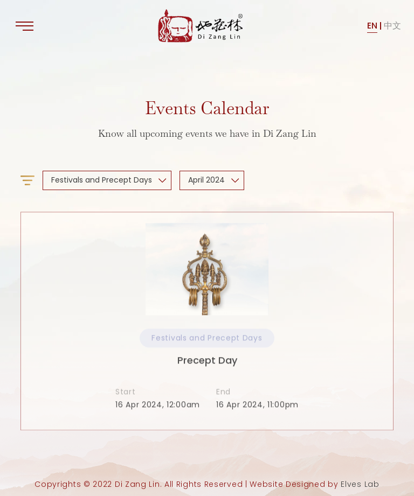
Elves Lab (360, 484)
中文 (392, 25)
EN (372, 25)
